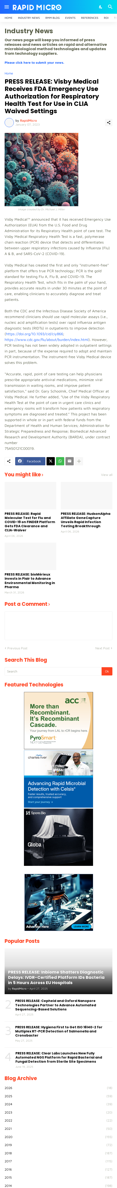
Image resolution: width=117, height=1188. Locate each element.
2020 (58, 1137)
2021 (58, 1128)
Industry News (29, 17)
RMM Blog (52, 17)
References (89, 17)
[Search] (111, 7)
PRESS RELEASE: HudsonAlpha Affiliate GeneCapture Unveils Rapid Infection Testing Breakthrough (85, 520)
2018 (58, 1153)
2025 (58, 1096)
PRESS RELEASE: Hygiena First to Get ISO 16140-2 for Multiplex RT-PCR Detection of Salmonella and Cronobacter (58, 1031)
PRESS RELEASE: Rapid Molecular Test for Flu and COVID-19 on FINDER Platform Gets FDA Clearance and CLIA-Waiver (30, 522)
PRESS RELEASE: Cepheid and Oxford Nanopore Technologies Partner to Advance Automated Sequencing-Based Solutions (55, 1005)
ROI (106, 17)
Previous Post (17, 648)
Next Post (102, 648)
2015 (58, 1177)
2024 (58, 1104)
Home (8, 17)
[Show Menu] (6, 7)
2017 (58, 1161)
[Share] (108, 122)
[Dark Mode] (101, 7)
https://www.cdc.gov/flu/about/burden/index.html (46, 339)
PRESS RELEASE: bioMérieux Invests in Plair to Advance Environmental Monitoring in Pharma (30, 580)
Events (70, 17)
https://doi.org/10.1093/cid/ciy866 (34, 334)
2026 (58, 1088)
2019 (58, 1145)
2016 (58, 1169)
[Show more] (79, 461)
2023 (58, 1112)
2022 (58, 1120)
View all (106, 474)
